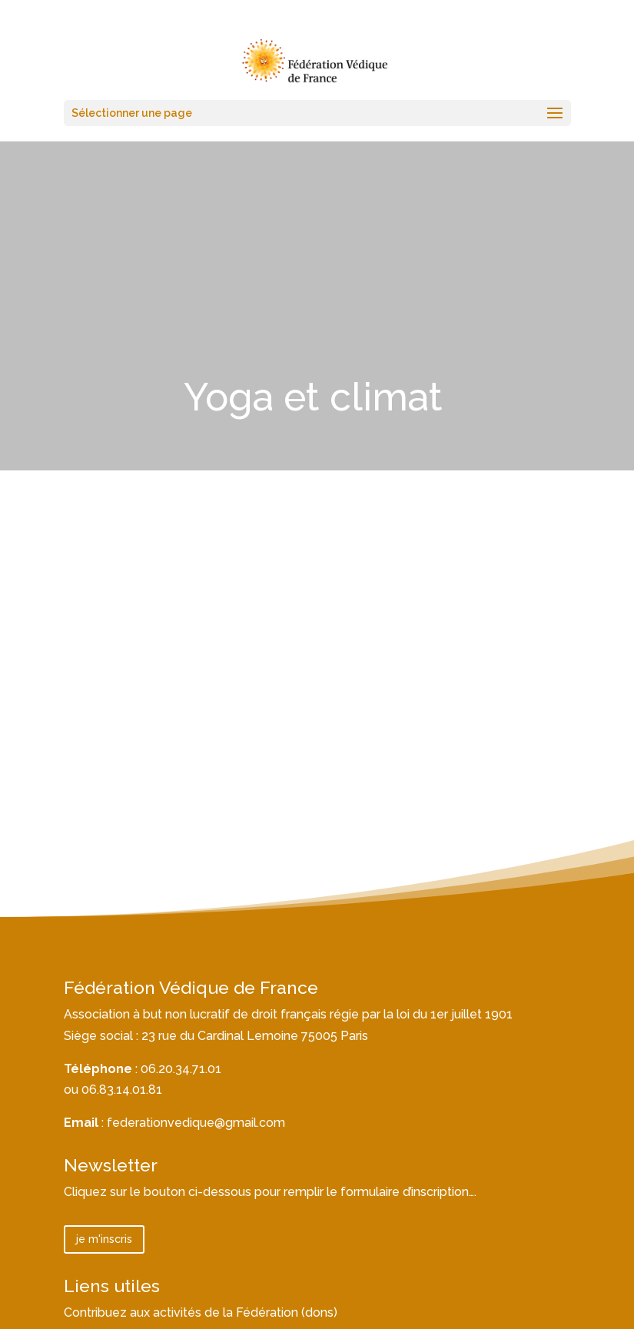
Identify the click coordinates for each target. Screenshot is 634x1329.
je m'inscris (104, 1239)
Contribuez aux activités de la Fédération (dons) (200, 1312)
